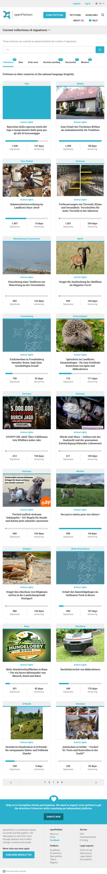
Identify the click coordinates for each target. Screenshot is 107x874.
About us (78, 20)
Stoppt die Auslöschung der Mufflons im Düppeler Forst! (80, 283)
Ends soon (33, 62)
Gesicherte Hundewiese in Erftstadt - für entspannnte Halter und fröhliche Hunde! (26, 750)
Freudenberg (27, 316)
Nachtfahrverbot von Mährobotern (80, 669)
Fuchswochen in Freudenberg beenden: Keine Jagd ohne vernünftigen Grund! (27, 362)
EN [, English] (98, 3)
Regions (54, 862)
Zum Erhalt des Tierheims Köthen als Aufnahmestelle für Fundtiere (80, 128)
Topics (53, 859)
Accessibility (86, 859)
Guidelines (91, 15)
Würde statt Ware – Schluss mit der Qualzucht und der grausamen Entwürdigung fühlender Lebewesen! (80, 440)
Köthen (80, 83)
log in (87, 3)
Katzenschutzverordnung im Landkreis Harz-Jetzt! (26, 206)
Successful (70, 61)
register (77, 3)
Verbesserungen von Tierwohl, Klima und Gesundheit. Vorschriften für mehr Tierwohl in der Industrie (80, 207)
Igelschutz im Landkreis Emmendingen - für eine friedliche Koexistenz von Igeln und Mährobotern (80, 364)
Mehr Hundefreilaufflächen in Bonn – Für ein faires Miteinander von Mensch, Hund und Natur (26, 672)
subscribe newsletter (19, 855)
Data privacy (86, 853)
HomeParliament (88, 837)
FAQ (82, 834)
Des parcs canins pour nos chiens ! (80, 514)
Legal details (86, 856)
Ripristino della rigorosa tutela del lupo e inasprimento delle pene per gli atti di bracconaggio (27, 130)
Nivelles (80, 471)
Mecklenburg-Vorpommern (26, 238)
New (21, 62)
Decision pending (51, 61)
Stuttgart (27, 549)
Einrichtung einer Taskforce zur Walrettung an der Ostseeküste (26, 283)
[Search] (102, 14)
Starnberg (80, 626)
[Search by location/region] (48, 49)
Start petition (54, 15)
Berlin (80, 238)
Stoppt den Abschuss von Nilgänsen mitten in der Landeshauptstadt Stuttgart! (26, 595)
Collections (8, 61)
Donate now (53, 816)
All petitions (55, 853)
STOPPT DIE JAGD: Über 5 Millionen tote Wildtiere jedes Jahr (27, 438)
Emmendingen (80, 316)
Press (52, 837)
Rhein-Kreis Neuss (80, 549)
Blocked (85, 61)
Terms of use (86, 850)
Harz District (27, 161)
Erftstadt (27, 704)
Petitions (75, 15)
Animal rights (26, 122)
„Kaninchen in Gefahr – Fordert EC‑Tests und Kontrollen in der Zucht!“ (80, 750)
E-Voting (84, 840)
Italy (27, 83)
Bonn (26, 626)
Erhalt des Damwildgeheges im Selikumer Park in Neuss (80, 593)
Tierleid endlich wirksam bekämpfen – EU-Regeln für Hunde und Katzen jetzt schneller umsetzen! (26, 517)
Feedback (55, 840)
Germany (80, 161)
